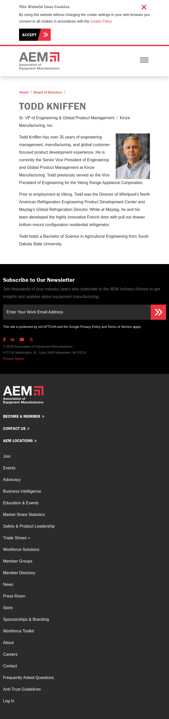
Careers (10, 654)
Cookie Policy (101, 21)
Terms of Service (120, 327)
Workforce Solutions (21, 549)
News (8, 584)
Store (8, 608)
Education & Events (21, 503)
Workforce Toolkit (18, 631)
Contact (10, 666)
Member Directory (19, 573)
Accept (29, 34)
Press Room (14, 596)
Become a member (21, 416)
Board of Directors (47, 92)
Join (6, 456)
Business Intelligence (22, 491)
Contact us (14, 428)
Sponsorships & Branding (26, 619)
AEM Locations (18, 440)
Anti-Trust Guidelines (22, 689)
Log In (8, 701)
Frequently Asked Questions (28, 677)
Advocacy (12, 479)
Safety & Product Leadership (29, 526)
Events (9, 468)
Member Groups (17, 561)
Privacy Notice (13, 359)
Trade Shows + (16, 538)
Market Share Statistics (24, 514)
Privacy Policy (90, 327)
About (23, 92)
